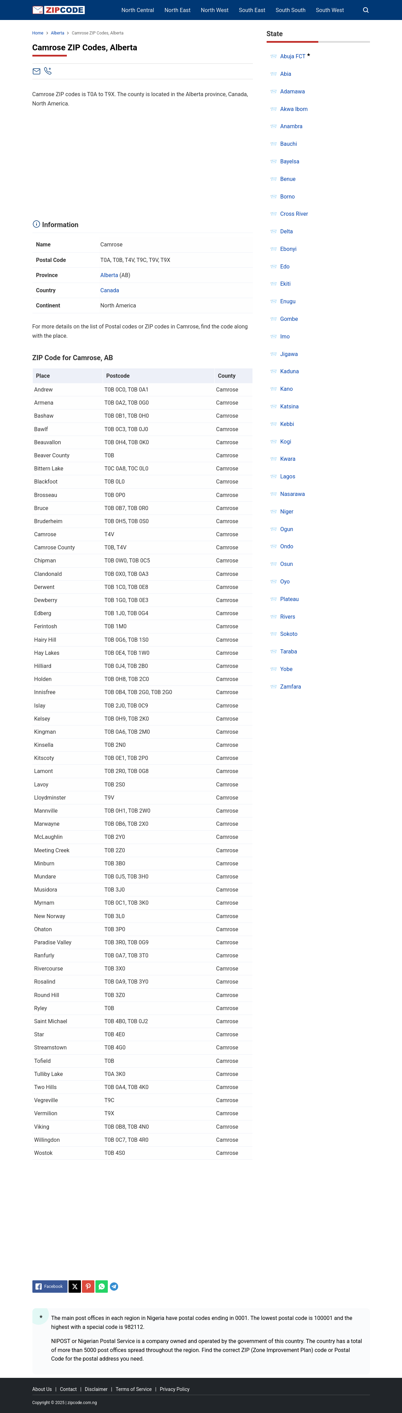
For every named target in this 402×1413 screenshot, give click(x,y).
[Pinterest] (88, 1286)
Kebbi (287, 424)
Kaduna (289, 371)
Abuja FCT (293, 56)
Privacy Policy (174, 1389)
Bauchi (288, 144)
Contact (68, 1389)
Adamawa (292, 91)
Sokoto (289, 634)
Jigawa (289, 354)
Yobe (286, 669)
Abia (285, 74)
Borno (287, 196)
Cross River (294, 214)
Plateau (289, 599)
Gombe (289, 319)
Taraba (288, 651)
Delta (286, 231)
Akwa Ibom (294, 109)
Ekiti (285, 284)
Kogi (285, 441)
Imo (285, 336)
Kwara (288, 459)
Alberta (109, 275)
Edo (285, 266)
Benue (288, 179)
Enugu (288, 301)
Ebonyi (288, 249)
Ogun (286, 529)
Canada (109, 290)
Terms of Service (134, 1389)
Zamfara (290, 686)
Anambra (291, 126)
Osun (286, 564)
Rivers (288, 616)
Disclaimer (96, 1389)
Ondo (286, 546)
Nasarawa (292, 494)
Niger (286, 511)
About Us (42, 1389)
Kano (286, 389)
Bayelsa (289, 161)
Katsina (289, 406)
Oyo (285, 581)
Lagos (288, 476)
